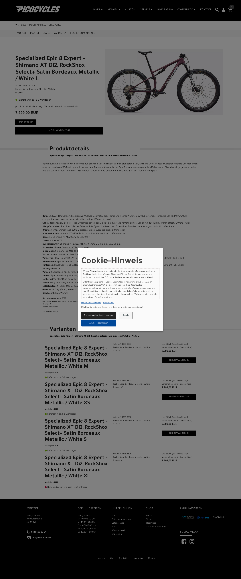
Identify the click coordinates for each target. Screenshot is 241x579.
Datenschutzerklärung (91, 303)
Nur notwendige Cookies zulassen (98, 315)
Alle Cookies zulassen (98, 323)
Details (125, 315)
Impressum (108, 303)
